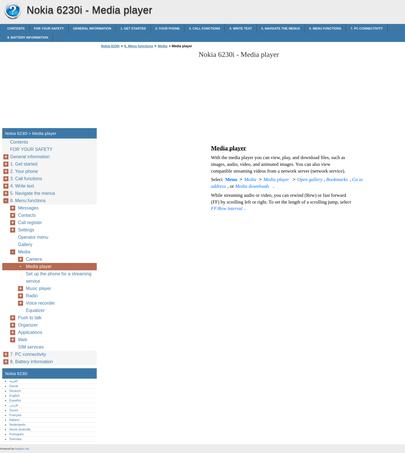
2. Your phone (167, 28)
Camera (34, 259)
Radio (32, 295)
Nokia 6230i (12, 11)
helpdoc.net (22, 448)
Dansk (13, 386)
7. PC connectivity (366, 28)
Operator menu (33, 237)
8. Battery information (27, 37)
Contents (16, 28)
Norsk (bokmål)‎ (20, 429)
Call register (30, 222)
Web (22, 339)
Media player (39, 266)
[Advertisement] (147, 89)
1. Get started (133, 28)
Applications (30, 332)
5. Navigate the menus (280, 28)
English (14, 395)
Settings (26, 229)
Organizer (28, 325)
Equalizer (35, 310)
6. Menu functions (325, 28)
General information (92, 28)
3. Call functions (204, 28)
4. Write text (241, 28)
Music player (38, 288)
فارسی (13, 405)
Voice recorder (40, 303)
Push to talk (30, 317)
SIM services (31, 347)
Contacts (27, 215)
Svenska (15, 439)
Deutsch (15, 390)
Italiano (14, 419)
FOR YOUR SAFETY (49, 28)
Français (15, 415)
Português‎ (16, 434)
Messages (28, 208)
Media (162, 46)
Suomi (13, 410)
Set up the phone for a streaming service (58, 277)
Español (15, 400)
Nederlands (17, 424)
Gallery (25, 244)
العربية (13, 381)
